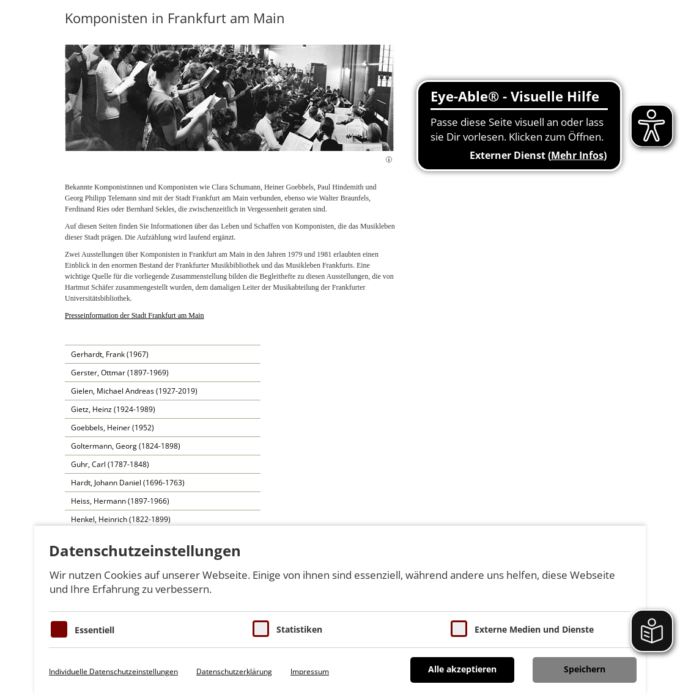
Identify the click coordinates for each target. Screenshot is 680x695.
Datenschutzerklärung (234, 671)
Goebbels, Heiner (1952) (112, 427)
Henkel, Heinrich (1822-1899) (121, 519)
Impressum (309, 671)
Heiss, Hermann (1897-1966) (120, 501)
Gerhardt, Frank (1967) (110, 354)
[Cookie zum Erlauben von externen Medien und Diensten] (459, 628)
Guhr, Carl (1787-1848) (110, 464)
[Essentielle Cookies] (59, 629)
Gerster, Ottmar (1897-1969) (120, 372)
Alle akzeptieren (462, 669)
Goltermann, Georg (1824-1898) (125, 446)
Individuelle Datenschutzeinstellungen (113, 671)
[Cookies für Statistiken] (261, 628)
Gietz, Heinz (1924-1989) (113, 409)
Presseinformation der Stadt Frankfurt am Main (134, 315)
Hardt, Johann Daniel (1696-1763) (128, 482)
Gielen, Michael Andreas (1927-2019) (134, 391)
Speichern (584, 669)
